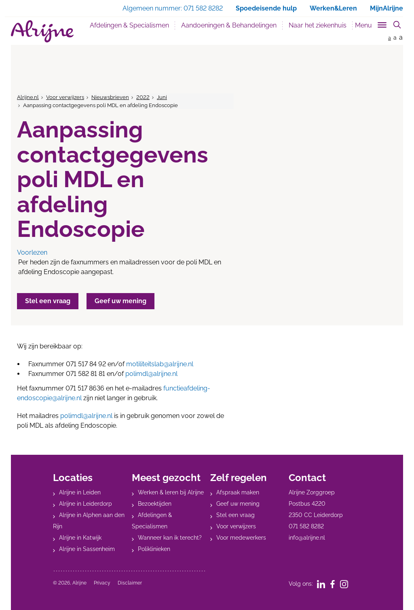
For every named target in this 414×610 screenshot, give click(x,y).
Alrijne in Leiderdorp (85, 503)
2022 (143, 97)
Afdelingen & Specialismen (129, 25)
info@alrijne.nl (307, 537)
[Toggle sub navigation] (371, 24)
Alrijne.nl (28, 97)
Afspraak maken (237, 492)
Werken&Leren (333, 8)
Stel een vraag (235, 515)
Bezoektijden (154, 503)
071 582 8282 (306, 526)
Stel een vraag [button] (47, 301)
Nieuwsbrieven (110, 97)
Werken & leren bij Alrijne (171, 492)
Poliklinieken (154, 549)
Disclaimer (130, 583)
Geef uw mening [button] (120, 301)
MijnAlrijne (386, 8)
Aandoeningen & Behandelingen (229, 25)
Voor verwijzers (65, 97)
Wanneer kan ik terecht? (170, 537)
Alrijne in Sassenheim (87, 549)
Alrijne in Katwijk (80, 537)
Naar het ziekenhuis (317, 25)
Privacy (102, 583)
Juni (162, 97)
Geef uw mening (238, 503)
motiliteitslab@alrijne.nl (159, 364)
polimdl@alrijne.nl (151, 374)
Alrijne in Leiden (80, 492)
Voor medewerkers (241, 537)
